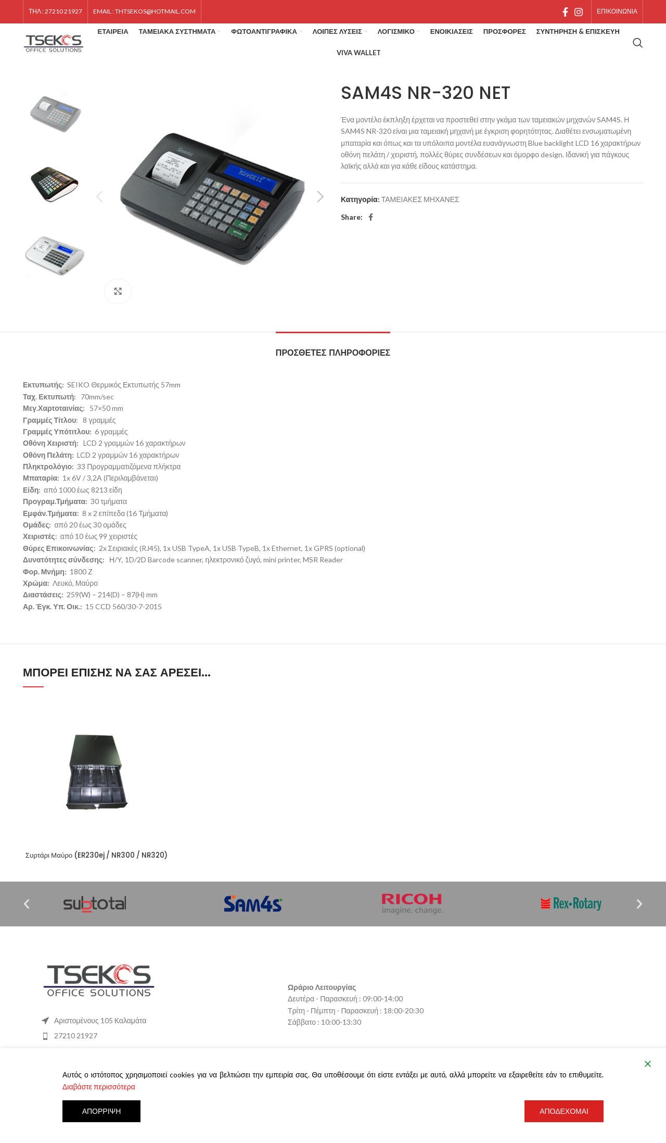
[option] (55, 127)
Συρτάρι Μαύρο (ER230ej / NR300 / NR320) (97, 874)
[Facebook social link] (565, 14)
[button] (26, 928)
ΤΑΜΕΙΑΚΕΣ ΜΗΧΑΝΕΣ (420, 213)
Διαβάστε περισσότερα (98, 1086)
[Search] (637, 52)
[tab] (333, 362)
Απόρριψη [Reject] (101, 1111)
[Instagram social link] (578, 14)
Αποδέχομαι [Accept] (564, 1111)
